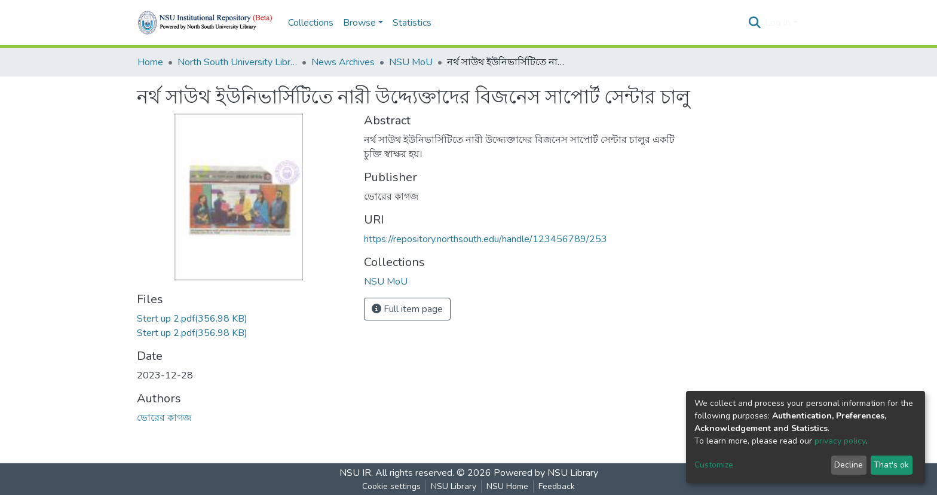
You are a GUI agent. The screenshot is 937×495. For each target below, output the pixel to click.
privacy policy (839, 441)
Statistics (412, 22)
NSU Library (453, 486)
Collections (310, 22)
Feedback (556, 486)
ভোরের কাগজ (164, 417)
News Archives (343, 62)
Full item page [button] (407, 309)
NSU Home (507, 486)
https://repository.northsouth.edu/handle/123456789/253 (485, 239)
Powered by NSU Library (546, 472)
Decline (848, 464)
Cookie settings (391, 486)
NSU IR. (356, 472)
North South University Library (237, 62)
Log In (778, 22)
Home (150, 62)
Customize (713, 464)
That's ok (891, 464)
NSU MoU (411, 62)
